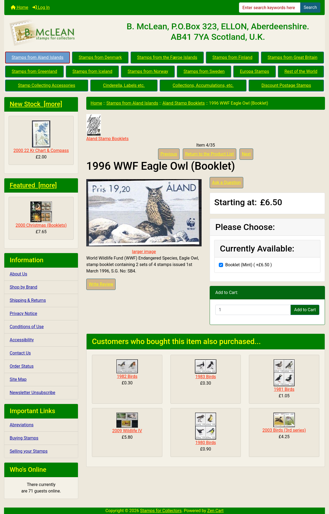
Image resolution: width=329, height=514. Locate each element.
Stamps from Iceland (92, 71)
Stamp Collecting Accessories (46, 85)
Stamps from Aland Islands (37, 57)
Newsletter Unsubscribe (32, 392)
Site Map (18, 379)
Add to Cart (305, 309)
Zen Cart (215, 510)
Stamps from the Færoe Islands (167, 57)
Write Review (101, 284)
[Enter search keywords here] (270, 7)
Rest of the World (300, 71)
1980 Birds (205, 442)
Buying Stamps (24, 438)
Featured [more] (33, 185)
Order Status (22, 366)
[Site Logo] (57, 32)
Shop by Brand (23, 287)
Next (246, 154)
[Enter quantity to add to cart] (253, 310)
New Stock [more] (36, 104)
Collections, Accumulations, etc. (203, 85)
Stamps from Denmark (100, 57)
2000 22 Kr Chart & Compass (41, 136)
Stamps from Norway (148, 71)
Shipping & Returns (28, 300)
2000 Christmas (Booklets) (41, 214)
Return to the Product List (209, 154)
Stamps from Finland (232, 57)
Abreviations (22, 424)
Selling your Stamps (29, 451)
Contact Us (20, 353)
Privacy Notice (23, 313)
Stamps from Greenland (34, 71)
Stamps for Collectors (161, 510)
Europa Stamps (254, 71)
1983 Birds (205, 376)
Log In (41, 7)
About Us (18, 274)
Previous (168, 154)
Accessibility (22, 339)
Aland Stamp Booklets (183, 103)
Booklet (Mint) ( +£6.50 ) (248, 264)
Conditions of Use (27, 326)
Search (310, 7)
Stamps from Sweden (204, 71)
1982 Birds (127, 376)
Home (19, 7)
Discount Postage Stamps (286, 85)
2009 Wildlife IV (127, 430)
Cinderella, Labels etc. (124, 85)
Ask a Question (226, 182)
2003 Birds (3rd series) (284, 430)
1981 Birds (284, 389)
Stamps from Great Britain (292, 57)
